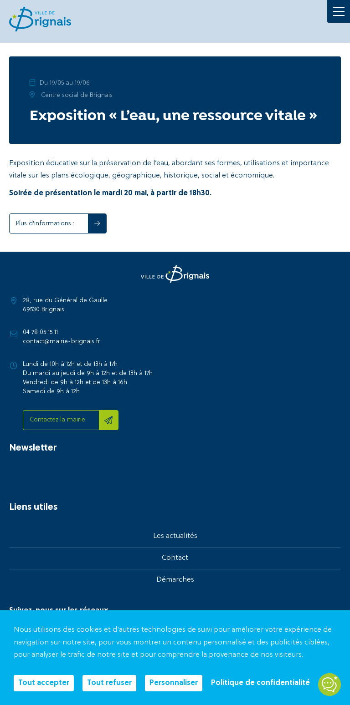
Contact (175, 558)
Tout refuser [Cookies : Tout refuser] (109, 683)
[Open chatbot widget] (329, 684)
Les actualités (175, 536)
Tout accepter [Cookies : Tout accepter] (43, 683)
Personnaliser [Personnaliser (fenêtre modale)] (173, 683)
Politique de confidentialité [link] (260, 683)
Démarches (175, 580)
